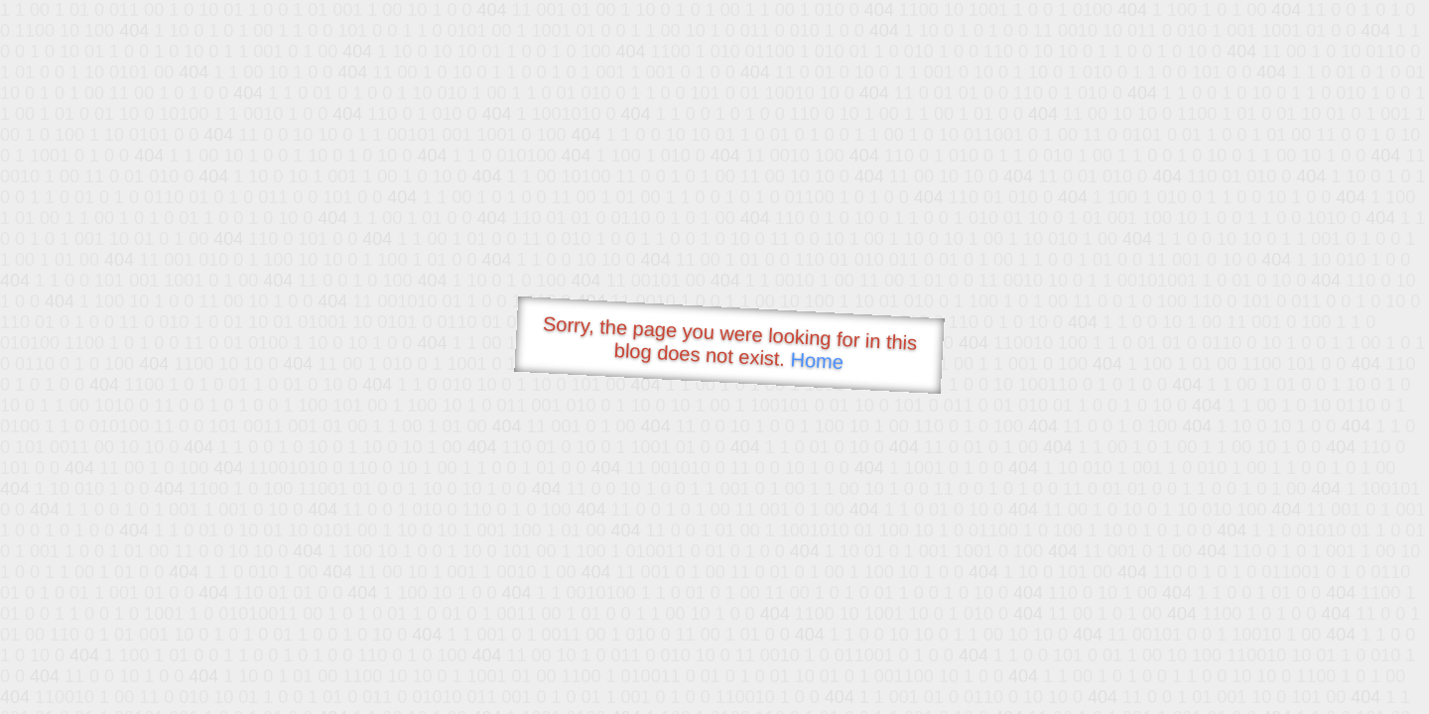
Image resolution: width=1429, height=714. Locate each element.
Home (817, 360)
